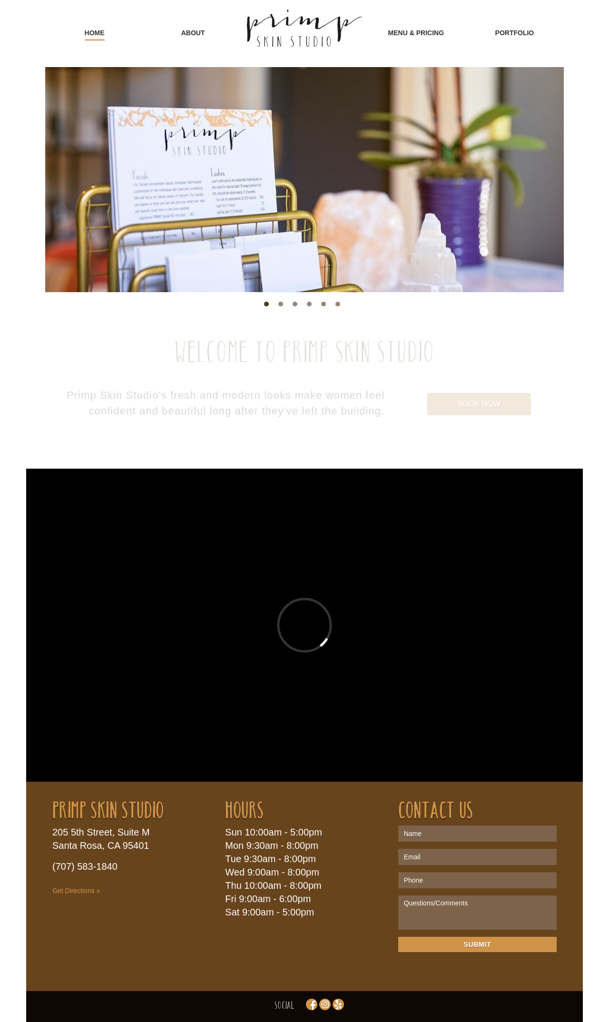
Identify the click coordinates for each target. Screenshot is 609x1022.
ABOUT (193, 33)
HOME (95, 33)
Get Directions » (76, 890)
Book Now (479, 404)
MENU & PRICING (416, 33)
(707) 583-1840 (85, 866)
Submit (477, 944)
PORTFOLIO (514, 33)
